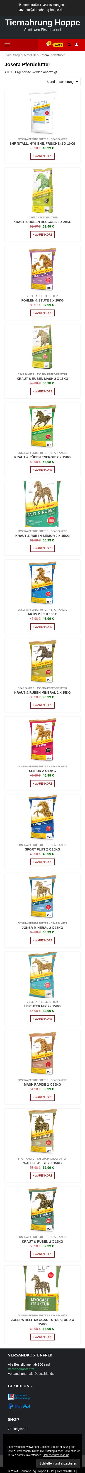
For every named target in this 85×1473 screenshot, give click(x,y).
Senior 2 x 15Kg (42, 771)
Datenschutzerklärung (56, 1455)
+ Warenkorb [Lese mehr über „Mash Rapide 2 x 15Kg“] (42, 1097)
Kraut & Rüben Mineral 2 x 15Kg (42, 692)
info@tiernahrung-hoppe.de (44, 10)
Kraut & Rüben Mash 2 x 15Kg (42, 378)
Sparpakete (59, 139)
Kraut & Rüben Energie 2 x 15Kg (42, 457)
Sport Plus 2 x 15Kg (42, 849)
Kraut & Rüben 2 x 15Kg (42, 1241)
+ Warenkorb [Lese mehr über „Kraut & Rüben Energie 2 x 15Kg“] (42, 469)
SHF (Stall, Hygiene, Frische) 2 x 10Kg (42, 143)
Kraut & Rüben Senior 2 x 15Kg (42, 536)
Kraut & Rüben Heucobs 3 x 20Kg (43, 222)
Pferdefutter (30, 55)
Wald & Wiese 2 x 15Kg (42, 1163)
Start (8, 55)
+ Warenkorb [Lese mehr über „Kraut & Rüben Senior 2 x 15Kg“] (42, 548)
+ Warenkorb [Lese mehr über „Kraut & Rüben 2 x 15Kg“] (42, 1254)
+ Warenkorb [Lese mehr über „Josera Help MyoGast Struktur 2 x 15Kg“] (42, 1337)
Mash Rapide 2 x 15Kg (42, 1084)
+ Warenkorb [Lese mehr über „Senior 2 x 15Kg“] (42, 783)
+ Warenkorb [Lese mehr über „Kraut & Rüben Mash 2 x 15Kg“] (42, 391)
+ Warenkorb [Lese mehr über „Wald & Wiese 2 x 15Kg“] (42, 1175)
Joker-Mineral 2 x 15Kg (42, 927)
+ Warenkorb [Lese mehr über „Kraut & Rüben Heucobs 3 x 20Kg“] (42, 234)
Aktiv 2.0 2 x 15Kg (42, 614)
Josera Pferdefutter (33, 139)
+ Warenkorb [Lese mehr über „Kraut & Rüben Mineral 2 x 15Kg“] (42, 705)
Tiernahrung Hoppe (42, 22)
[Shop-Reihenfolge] (62, 82)
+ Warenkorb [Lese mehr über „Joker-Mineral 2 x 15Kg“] (42, 940)
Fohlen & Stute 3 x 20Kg (42, 300)
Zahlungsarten (18, 1429)
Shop (16, 55)
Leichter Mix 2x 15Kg (42, 1006)
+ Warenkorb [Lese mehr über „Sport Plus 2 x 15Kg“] (42, 862)
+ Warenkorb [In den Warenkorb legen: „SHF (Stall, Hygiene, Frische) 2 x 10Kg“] (42, 156)
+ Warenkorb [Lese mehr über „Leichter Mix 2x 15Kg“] (42, 1018)
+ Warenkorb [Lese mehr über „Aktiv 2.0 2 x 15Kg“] (42, 626)
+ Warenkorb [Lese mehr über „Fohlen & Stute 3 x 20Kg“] (42, 313)
